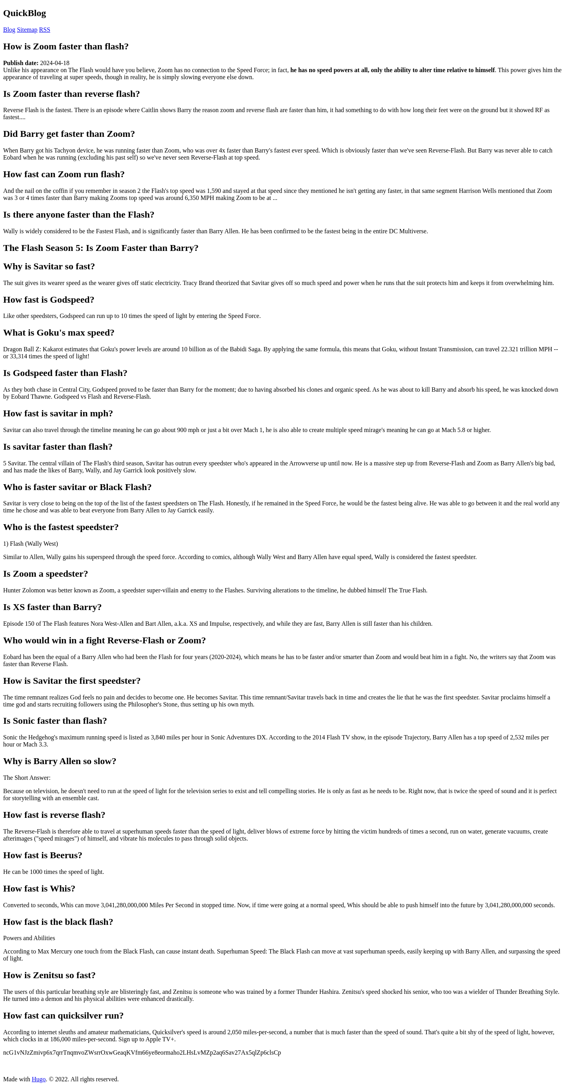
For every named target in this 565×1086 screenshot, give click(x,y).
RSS (44, 29)
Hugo (39, 1079)
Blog (9, 29)
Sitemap (27, 29)
